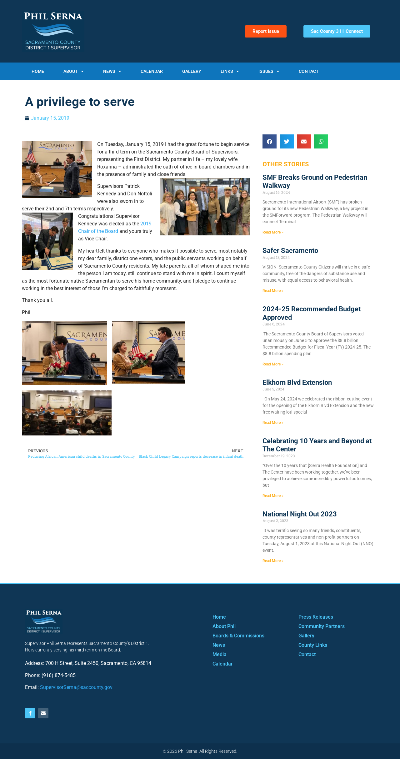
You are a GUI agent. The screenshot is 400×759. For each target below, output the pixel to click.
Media (219, 654)
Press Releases (315, 617)
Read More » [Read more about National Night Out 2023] (272, 561)
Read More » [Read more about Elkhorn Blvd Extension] (272, 422)
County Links (312, 645)
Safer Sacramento (290, 250)
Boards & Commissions (238, 636)
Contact (309, 71)
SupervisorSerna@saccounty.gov (76, 687)
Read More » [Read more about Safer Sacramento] (272, 291)
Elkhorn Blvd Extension (297, 382)
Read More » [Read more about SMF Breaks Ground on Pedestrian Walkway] (272, 232)
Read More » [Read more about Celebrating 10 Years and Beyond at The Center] (272, 496)
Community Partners (321, 626)
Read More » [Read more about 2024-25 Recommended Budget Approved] (272, 364)
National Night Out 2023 (299, 514)
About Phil (224, 626)
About (73, 71)
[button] (269, 141)
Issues (268, 71)
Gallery (191, 71)
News (112, 71)
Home (38, 71)
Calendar (152, 71)
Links (230, 71)
